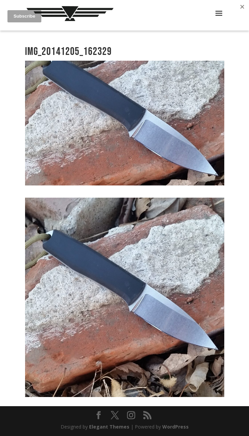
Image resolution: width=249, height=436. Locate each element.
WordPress (175, 426)
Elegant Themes (109, 426)
